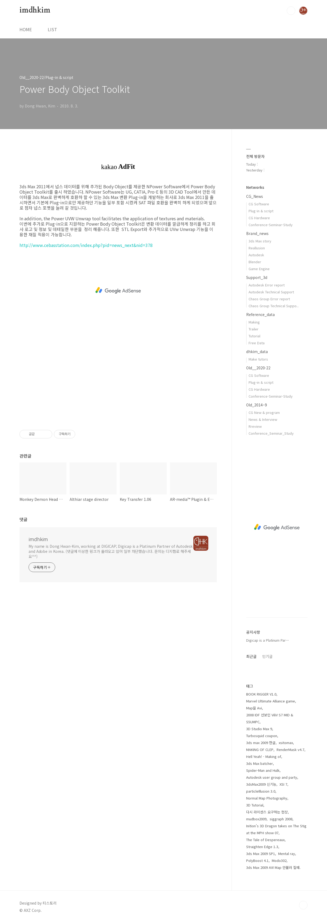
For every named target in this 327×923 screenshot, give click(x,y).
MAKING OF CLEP (259, 749)
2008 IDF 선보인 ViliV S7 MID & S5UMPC (269, 718)
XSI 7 (283, 784)
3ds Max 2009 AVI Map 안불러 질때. (273, 867)
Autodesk (256, 254)
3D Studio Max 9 (259, 728)
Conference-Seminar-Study (271, 224)
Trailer (253, 328)
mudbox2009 (256, 818)
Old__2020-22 (258, 367)
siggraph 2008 (281, 818)
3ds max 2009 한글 (261, 742)
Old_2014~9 (256, 404)
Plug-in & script (261, 210)
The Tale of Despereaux (265, 839)
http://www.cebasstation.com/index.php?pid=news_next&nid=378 (86, 245)
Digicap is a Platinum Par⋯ (267, 640)
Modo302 (279, 860)
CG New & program (264, 412)
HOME (25, 29)
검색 (291, 11)
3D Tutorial (254, 805)
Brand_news (257, 233)
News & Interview (263, 419)
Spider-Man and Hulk (263, 770)
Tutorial (254, 335)
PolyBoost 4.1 (257, 860)
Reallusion (257, 247)
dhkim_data (257, 351)
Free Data (257, 342)
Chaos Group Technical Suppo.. (274, 305)
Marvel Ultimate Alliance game (270, 701)
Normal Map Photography (266, 798)
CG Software (259, 203)
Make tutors (258, 359)
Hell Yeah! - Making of (263, 756)
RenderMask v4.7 (290, 749)
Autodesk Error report (267, 284)
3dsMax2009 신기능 (261, 784)
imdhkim (34, 10)
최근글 (251, 656)
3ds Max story (260, 240)
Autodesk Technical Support (271, 291)
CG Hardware (259, 217)
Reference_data (260, 314)
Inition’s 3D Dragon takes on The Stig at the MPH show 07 (276, 829)
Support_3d (256, 277)
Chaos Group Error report (269, 298)
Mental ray (286, 853)
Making (254, 322)
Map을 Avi (254, 707)
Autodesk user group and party (271, 777)
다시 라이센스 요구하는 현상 (267, 811)
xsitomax (286, 742)
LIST (52, 29)
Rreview (255, 426)
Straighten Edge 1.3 (262, 846)
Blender (255, 261)
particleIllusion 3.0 (260, 791)
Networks (255, 187)
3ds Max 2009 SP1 (260, 853)
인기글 (267, 656)
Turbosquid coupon (261, 735)
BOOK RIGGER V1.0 (261, 694)
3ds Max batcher (259, 763)
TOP (303, 905)
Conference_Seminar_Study (271, 433)
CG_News (254, 196)
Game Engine (259, 268)
